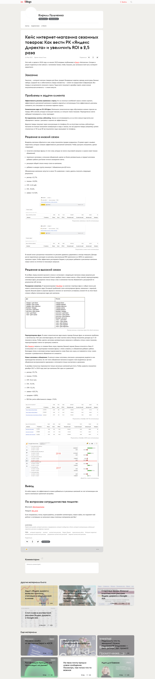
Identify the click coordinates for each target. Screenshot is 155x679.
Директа (31, 346)
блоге (77, 62)
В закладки (46, 542)
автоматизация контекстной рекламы (35, 534)
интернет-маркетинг (35, 532)
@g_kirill (35, 511)
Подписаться (43, 19)
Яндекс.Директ (66, 532)
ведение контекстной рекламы (77, 534)
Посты (27, 26)
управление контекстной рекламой (57, 534)
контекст (45, 532)
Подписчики (35, 26)
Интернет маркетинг (91, 532)
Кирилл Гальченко (51, 15)
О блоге (43, 26)
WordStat (59, 286)
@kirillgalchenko (38, 507)
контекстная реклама (55, 532)
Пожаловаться (54, 19)
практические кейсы (78, 532)
